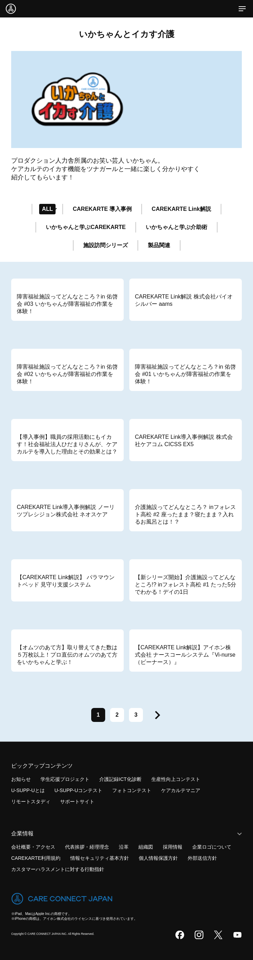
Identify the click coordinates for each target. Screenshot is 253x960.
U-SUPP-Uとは (28, 790)
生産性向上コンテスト (175, 779)
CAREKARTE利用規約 (35, 858)
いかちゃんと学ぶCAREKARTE (85, 227)
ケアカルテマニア (180, 790)
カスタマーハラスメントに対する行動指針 (57, 869)
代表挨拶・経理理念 (87, 847)
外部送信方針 (202, 858)
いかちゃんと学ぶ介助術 (176, 227)
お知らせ (21, 779)
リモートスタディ (30, 802)
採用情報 (172, 847)
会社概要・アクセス (33, 847)
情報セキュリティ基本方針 (99, 858)
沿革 (124, 847)
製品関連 (159, 245)
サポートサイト (77, 802)
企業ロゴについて (211, 847)
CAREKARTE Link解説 (181, 209)
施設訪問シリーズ (105, 245)
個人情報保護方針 (158, 858)
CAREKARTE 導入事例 (102, 209)
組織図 (145, 847)
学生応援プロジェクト (65, 779)
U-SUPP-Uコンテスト (79, 790)
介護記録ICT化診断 (120, 779)
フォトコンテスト (131, 790)
